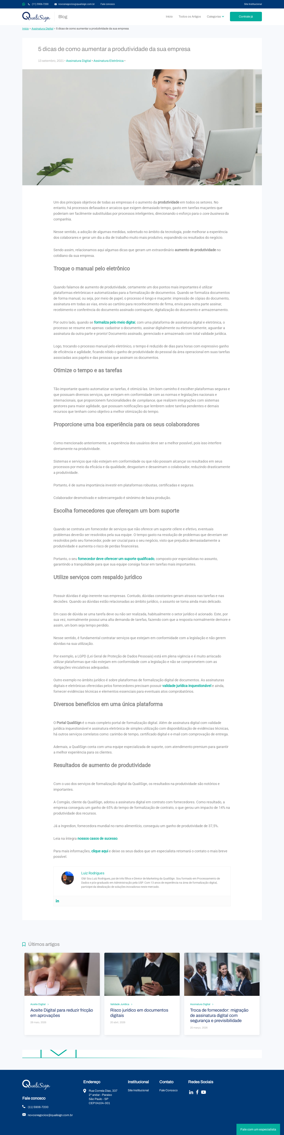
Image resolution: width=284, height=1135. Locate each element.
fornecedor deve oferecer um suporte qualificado (116, 559)
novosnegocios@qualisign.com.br (76, 4)
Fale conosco (108, 4)
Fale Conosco (168, 1090)
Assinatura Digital (42, 28)
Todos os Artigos (190, 16)
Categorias (214, 16)
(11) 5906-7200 (40, 4)
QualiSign (36, 17)
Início (169, 16)
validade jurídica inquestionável (186, 686)
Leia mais (62, 994)
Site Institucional (253, 4)
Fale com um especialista (258, 1129)
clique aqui (99, 851)
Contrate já (246, 16)
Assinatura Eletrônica (108, 60)
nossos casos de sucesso (97, 838)
